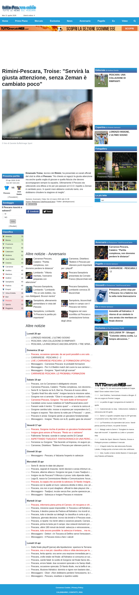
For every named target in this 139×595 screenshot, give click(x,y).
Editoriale (100, 70)
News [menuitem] (70, 21)
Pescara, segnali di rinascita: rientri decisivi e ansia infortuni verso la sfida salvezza (70, 469)
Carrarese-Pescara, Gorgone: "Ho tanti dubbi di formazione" (59, 400)
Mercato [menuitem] (39, 21)
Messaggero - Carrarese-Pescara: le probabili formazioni (58, 364)
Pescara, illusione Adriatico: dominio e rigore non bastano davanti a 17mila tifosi (69, 569)
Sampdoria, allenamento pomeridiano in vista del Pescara (45, 303)
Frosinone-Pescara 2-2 (108, 177)
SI (5, 214)
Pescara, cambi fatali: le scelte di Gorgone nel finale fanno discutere (63, 560)
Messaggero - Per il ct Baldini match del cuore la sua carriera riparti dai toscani (68, 367)
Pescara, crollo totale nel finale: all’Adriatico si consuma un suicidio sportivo (67, 557)
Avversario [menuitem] (85, 21)
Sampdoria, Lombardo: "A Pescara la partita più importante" (44, 314)
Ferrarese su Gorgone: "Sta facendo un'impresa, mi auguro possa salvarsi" (66, 442)
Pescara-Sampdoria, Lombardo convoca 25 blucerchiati (79, 289)
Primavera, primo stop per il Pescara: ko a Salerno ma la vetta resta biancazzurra (123, 293)
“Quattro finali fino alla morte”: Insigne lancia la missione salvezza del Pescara (68, 393)
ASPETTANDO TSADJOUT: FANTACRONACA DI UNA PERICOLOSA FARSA (68, 439)
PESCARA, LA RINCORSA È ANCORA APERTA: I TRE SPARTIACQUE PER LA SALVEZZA (75, 344)
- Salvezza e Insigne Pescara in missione (56, 494)
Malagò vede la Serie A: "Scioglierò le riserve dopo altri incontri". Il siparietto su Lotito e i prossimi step (114, 432)
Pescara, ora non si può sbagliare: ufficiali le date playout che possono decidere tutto (71, 488)
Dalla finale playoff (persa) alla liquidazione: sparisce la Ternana (61, 547)
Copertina (100, 127)
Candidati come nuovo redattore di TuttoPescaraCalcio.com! (59, 403)
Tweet (48, 211)
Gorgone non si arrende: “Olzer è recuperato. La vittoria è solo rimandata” (66, 396)
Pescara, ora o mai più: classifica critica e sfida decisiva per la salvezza (65, 550)
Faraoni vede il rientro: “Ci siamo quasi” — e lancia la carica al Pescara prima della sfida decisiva (77, 406)
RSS (80, 592)
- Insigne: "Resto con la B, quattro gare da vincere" (61, 419)
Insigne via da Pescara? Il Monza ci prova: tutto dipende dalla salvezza (64, 475)
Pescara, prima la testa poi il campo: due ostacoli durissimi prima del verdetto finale (70, 524)
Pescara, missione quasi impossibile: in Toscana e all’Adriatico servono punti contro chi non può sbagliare (81, 508)
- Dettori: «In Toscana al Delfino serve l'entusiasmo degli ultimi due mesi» (72, 534)
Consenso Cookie (63, 588)
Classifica (8, 232)
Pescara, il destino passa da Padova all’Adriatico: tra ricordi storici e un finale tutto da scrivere (75, 511)
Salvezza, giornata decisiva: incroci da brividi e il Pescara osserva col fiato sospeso (70, 518)
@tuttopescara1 (69, 202)
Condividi (33, 211)
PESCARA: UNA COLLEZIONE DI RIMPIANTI (53, 341)
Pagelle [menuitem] (101, 21)
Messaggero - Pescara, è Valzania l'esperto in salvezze (57, 455)
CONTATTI (73, 592)
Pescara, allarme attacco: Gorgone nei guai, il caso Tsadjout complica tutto (66, 472)
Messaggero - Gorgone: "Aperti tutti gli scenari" (53, 370)
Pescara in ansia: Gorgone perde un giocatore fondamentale (59, 416)
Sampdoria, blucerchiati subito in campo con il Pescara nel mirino (80, 303)
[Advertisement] (59, 232)
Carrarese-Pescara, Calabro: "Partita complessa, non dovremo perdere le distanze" (70, 387)
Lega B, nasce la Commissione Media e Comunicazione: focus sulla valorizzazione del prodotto (76, 478)
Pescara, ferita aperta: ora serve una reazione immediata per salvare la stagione (69, 553)
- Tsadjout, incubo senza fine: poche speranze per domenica (66, 491)
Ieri (102, 200)
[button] (13, 221)
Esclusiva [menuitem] (55, 21)
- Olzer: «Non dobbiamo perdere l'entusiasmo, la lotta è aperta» (67, 573)
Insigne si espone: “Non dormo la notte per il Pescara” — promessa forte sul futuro (70, 413)
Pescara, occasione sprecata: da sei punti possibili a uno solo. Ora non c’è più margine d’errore (76, 354)
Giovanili (100, 285)
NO (6, 217)
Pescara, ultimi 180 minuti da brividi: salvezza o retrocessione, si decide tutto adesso (71, 527)
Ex (96, 306)
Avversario (37, 199)
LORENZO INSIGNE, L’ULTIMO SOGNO (50, 338)
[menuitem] (135, 21)
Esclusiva (100, 328)
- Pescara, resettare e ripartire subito (54, 576)
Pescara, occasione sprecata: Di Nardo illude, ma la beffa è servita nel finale (67, 566)
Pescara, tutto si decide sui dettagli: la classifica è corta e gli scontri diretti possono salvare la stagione (79, 514)
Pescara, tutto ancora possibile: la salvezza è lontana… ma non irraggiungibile (68, 530)
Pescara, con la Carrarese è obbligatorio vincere (54, 384)
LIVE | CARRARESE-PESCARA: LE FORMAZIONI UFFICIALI (60, 361)
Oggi (97, 200)
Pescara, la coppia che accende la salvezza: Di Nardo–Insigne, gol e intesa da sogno (71, 482)
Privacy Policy (77, 588)
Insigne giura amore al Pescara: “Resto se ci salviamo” (57, 432)
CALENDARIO (62, 592)
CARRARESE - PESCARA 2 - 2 (46, 357)
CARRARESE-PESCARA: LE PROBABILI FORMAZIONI (58, 373)
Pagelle (99, 264)
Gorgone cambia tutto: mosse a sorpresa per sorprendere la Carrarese (64, 409)
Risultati (13, 226)
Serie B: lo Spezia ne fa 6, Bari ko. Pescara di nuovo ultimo (59, 390)
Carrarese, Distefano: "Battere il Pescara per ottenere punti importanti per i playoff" (70, 445)
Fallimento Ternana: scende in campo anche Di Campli (57, 436)
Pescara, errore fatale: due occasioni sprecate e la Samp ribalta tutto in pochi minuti (70, 563)
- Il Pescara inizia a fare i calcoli (52, 537)
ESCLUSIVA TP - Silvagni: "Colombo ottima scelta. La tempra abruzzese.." (123, 335)
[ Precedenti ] (13, 197)
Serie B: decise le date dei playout (47, 466)
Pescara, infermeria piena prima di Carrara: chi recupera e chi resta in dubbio (67, 505)
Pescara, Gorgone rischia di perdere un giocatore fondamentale (61, 429)
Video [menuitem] (125, 21)
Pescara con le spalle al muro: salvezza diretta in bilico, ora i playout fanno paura (69, 485)
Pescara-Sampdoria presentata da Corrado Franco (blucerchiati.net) (80, 275)
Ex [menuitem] (113, 21)
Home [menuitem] (5, 21)
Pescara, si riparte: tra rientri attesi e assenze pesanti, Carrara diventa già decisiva (70, 521)
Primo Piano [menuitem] (21, 21)
